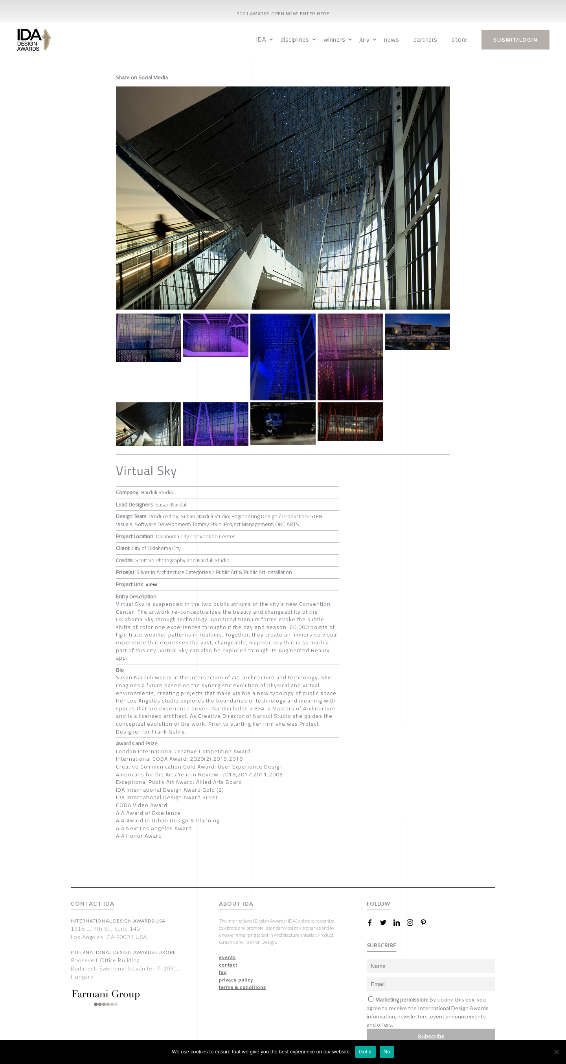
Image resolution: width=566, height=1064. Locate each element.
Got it (365, 1052)
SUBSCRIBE (381, 945)
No (387, 1052)
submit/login (515, 40)
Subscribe (431, 1036)
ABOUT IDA (236, 903)
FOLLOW (378, 903)
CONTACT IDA (92, 903)
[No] (556, 1052)
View (151, 584)
